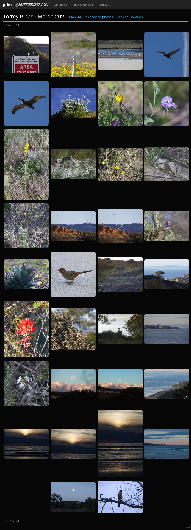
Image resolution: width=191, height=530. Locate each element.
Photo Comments (83, 4)
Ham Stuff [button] (106, 4)
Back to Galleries (129, 17)
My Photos (60, 4)
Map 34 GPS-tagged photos (91, 17)
